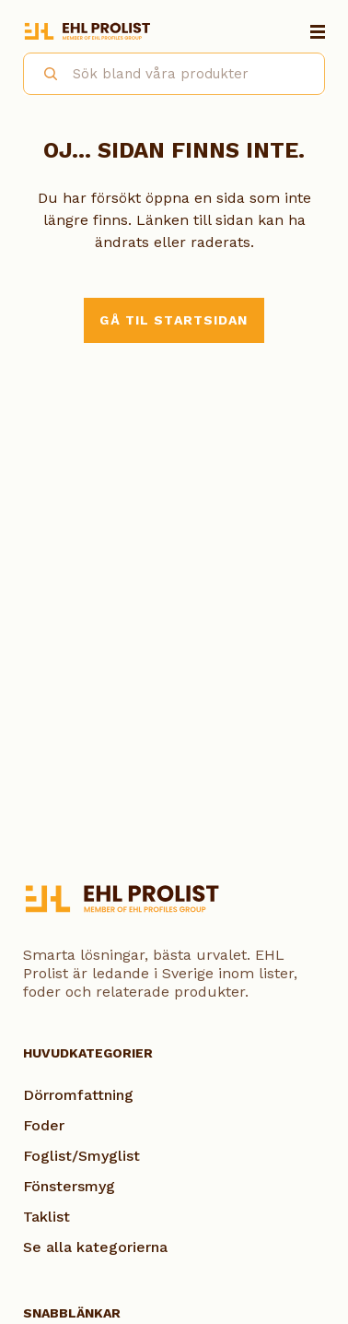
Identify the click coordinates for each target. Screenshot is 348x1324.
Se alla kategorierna (95, 1247)
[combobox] (174, 74)
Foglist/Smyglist (81, 1155)
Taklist (46, 1216)
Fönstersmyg (69, 1186)
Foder (43, 1125)
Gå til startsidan (173, 320)
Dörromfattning (78, 1095)
